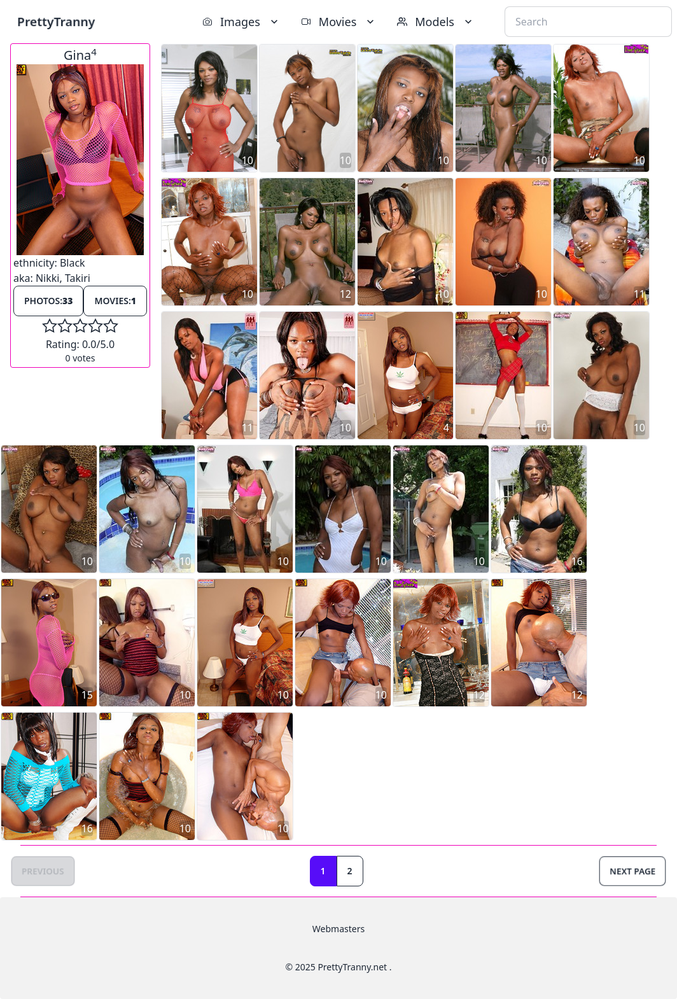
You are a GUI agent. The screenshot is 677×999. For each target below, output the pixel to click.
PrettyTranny (56, 21)
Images (241, 21)
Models (436, 21)
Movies (339, 21)
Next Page (632, 871)
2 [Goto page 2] (349, 871)
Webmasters (338, 929)
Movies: (115, 301)
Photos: (48, 301)
